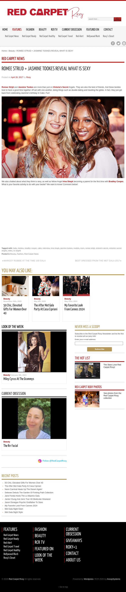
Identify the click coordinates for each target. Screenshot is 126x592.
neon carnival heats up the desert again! (23, 489)
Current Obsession (72, 29)
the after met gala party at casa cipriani (23, 486)
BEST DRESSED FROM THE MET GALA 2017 (97, 260)
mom (82, 248)
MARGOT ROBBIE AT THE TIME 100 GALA (25, 260)
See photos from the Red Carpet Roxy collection (112, 395)
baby (15, 248)
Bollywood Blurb (93, 36)
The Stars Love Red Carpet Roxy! (112, 366)
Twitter (118, 43)
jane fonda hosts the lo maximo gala (22, 496)
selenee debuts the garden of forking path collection (29, 492)
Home (4, 51)
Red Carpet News (12, 36)
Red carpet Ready (11, 539)
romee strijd (90, 248)
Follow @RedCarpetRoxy (55, 461)
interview (46, 248)
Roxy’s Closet (108, 36)
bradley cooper (31, 248)
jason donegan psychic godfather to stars (24, 502)
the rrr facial (10, 445)
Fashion (30, 29)
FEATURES (16, 29)
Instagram (124, 43)
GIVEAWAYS (74, 541)
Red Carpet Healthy (47, 36)
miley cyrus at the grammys (18, 379)
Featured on (92, 29)
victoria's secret (102, 248)
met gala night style (14, 512)
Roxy (28, 77)
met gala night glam (14, 509)
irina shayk (55, 248)
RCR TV (54, 29)
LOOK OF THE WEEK (43, 557)
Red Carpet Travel (65, 36)
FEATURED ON (44, 549)
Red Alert (80, 36)
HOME (5, 29)
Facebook (113, 43)
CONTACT (72, 553)
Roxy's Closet (9, 558)
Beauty (42, 29)
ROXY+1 (71, 547)
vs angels (17, 251)
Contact (108, 29)
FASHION (41, 529)
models (76, 248)
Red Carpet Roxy (16, 579)
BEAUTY (40, 536)
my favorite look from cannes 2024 (21, 506)
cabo (40, 248)
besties (21, 248)
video (10, 251)
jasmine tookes (66, 248)
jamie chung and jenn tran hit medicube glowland (27, 499)
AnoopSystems (113, 579)
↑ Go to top (63, 587)
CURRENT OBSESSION (73, 532)
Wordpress (88, 579)
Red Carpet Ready (29, 36)
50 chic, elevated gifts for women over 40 (15, 309)
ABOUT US (73, 560)
